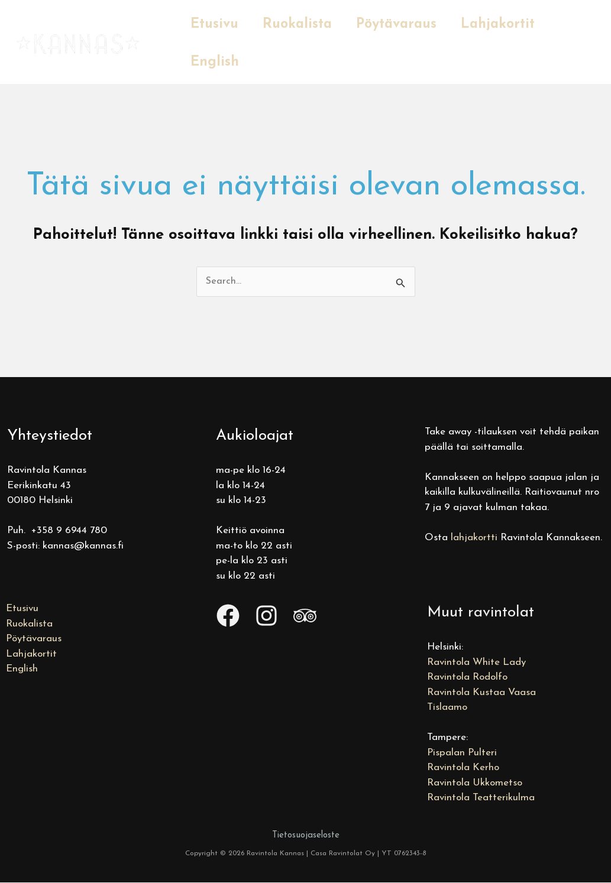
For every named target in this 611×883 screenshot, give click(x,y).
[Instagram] (266, 616)
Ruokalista (301, 24)
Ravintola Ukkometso (474, 783)
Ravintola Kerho (463, 768)
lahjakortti (474, 538)
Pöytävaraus (403, 24)
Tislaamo (447, 708)
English (216, 62)
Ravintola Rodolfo (467, 678)
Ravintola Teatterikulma (481, 798)
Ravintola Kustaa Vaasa (481, 692)
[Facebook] (228, 616)
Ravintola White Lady (476, 662)
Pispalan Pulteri (462, 753)
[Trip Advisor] (304, 616)
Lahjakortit (508, 24)
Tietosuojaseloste (306, 835)
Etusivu (216, 24)
